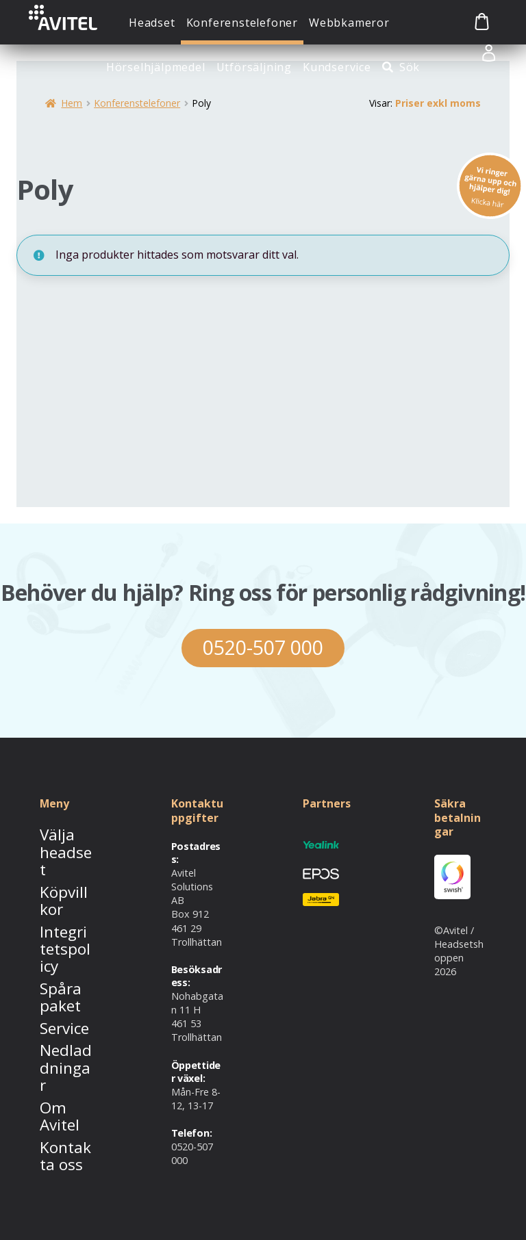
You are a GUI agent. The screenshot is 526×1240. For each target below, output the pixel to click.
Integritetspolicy (64, 896)
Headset (152, 22)
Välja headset (58, 844)
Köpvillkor (62, 870)
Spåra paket (53, 929)
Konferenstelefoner (242, 22)
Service (55, 954)
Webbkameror (349, 22)
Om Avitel (62, 1006)
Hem (71, 102)
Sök (409, 67)
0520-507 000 (263, 649)
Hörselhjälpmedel (155, 67)
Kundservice (337, 67)
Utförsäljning (254, 67)
